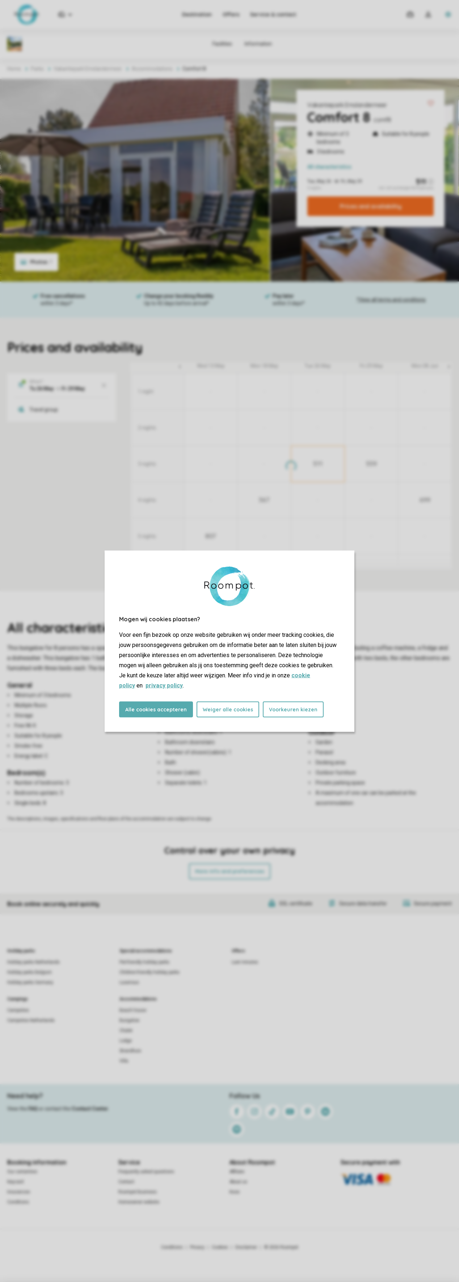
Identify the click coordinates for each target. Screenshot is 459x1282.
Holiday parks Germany (30, 982)
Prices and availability (370, 206)
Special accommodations (145, 950)
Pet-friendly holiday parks (144, 962)
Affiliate (237, 1171)
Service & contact (273, 14)
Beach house (132, 1010)
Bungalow (129, 1020)
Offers (231, 14)
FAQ (33, 1109)
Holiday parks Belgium (29, 972)
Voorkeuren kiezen (293, 709)
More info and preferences (229, 871)
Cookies (220, 1247)
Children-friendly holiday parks (149, 972)
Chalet (125, 1030)
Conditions (18, 1202)
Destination (197, 14)
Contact (126, 1181)
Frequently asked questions (146, 1171)
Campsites (18, 1010)
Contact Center (90, 1109)
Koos (235, 1191)
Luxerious (129, 982)
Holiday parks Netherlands (33, 962)
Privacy (197, 1247)
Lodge (125, 1040)
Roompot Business (137, 1191)
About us (238, 1181)
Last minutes (245, 962)
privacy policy (164, 685)
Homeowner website (138, 1202)
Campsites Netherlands (31, 1020)
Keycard (15, 1181)
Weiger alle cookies (228, 709)
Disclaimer (246, 1247)
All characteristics (329, 167)
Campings (17, 999)
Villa (123, 1060)
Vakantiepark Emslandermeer (347, 105)
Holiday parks (21, 950)
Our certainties (22, 1171)
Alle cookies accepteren (156, 709)
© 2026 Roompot (281, 1247)
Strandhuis (130, 1050)
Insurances (18, 1191)
